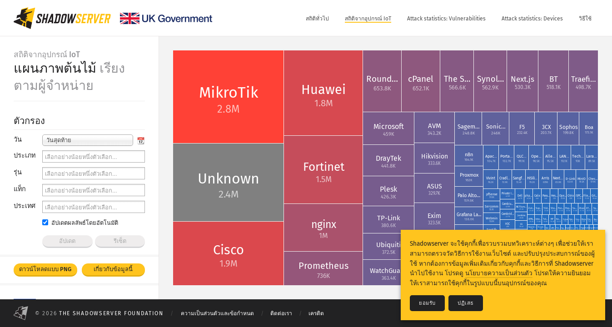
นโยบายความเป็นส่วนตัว (498, 273)
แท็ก (20, 189)
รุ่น (18, 172)
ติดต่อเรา (281, 313)
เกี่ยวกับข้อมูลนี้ (113, 269)
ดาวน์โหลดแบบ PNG (45, 269)
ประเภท (24, 155)
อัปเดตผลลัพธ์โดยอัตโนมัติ (80, 222)
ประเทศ (24, 206)
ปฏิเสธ (466, 303)
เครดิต (316, 313)
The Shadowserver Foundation (111, 313)
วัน (18, 140)
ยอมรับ (427, 303)
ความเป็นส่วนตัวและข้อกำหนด (217, 313)
